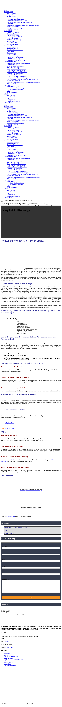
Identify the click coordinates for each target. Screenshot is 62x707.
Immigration (7, 656)
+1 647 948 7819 (11, 2)
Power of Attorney (9, 533)
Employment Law (8, 660)
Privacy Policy (7, 666)
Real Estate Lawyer (9, 657)
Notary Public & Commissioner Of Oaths (15, 527)
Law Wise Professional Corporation (17, 705)
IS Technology (37, 705)
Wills (5, 530)
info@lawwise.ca (8, 649)
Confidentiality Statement (10, 668)
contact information (13, 459)
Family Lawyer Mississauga (11, 659)
